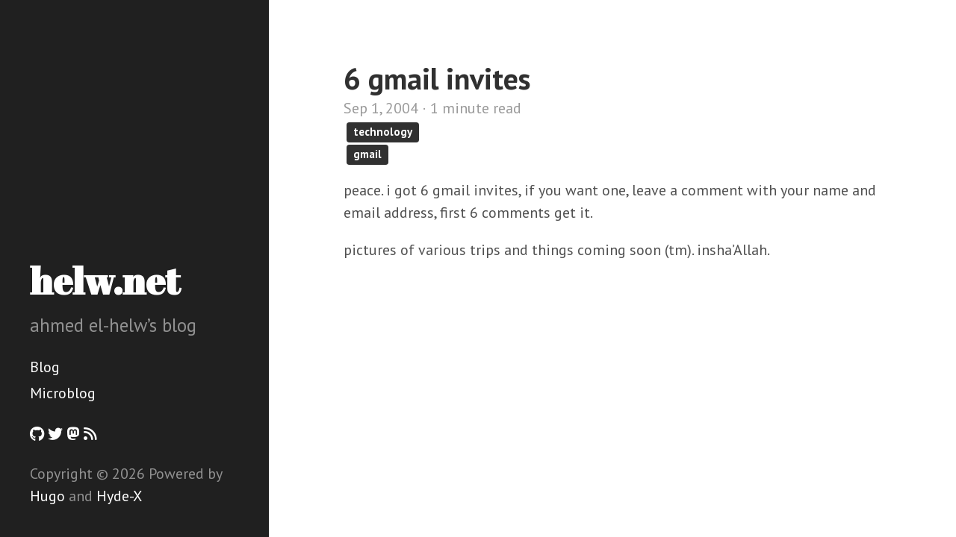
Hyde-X (119, 496)
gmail (367, 154)
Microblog (63, 393)
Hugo (47, 496)
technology (382, 132)
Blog (45, 367)
